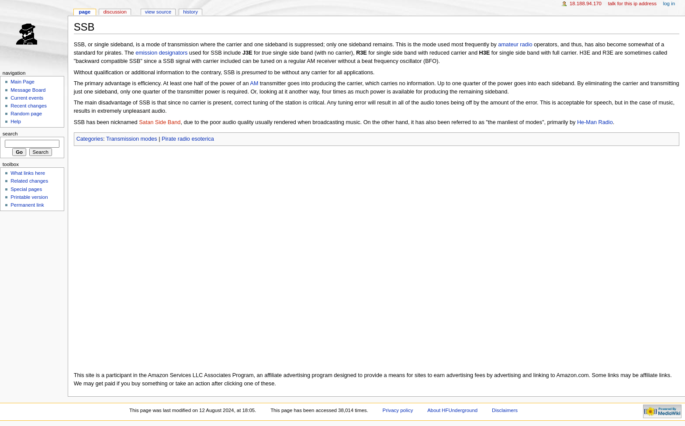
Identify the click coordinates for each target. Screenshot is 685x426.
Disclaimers (505, 410)
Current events (26, 97)
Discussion (114, 11)
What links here (27, 173)
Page (84, 11)
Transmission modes (131, 139)
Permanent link (27, 205)
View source (158, 11)
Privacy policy (398, 410)
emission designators (161, 53)
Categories (89, 139)
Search (10, 133)
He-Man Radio (595, 122)
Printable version (29, 197)
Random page (26, 113)
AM (254, 83)
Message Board (27, 90)
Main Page (22, 81)
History (190, 11)
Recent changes (28, 105)
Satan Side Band (159, 122)
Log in (669, 3)
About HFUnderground (452, 410)
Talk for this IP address (632, 3)
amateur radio (515, 45)
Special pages (26, 189)
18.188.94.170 (586, 3)
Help (15, 121)
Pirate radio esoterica (188, 139)
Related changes (29, 181)
